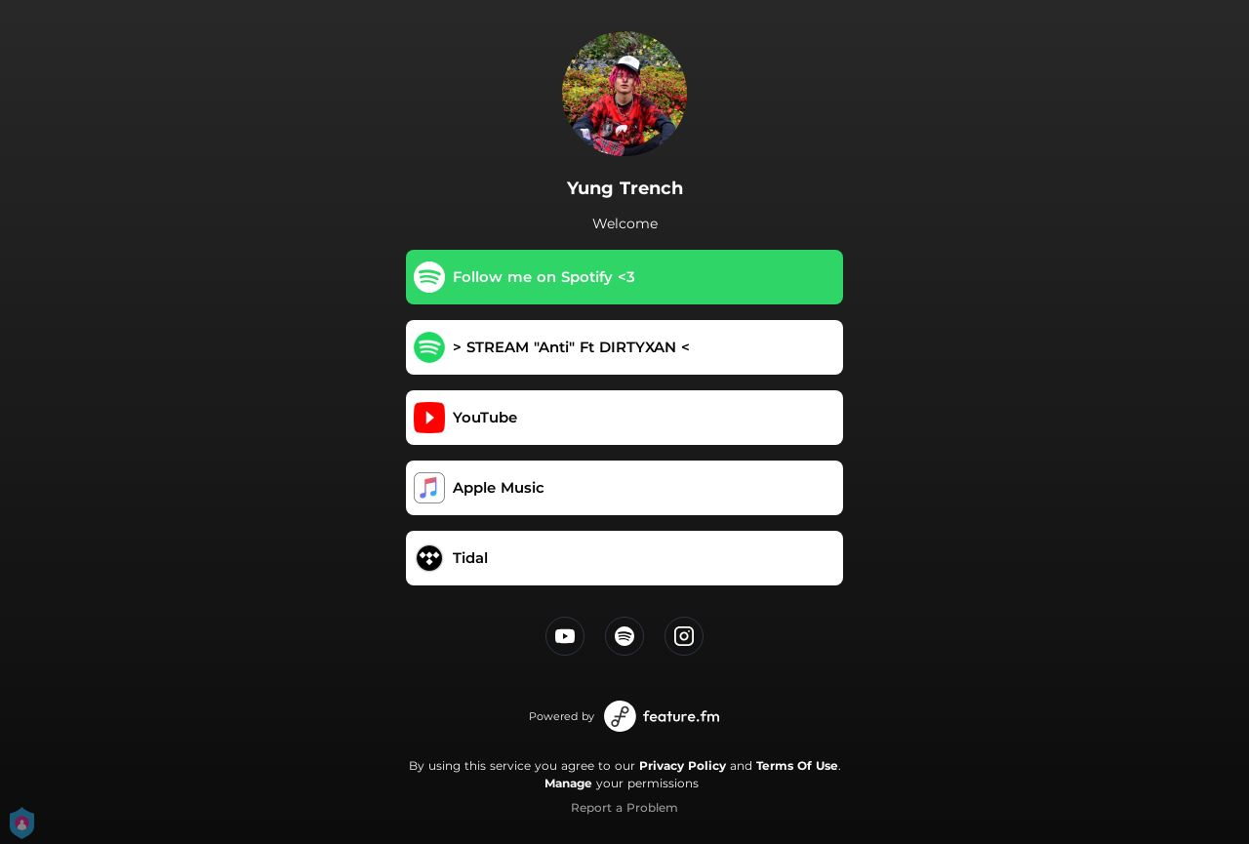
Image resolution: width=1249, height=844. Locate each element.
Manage (568, 783)
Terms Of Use (797, 765)
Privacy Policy (682, 765)
